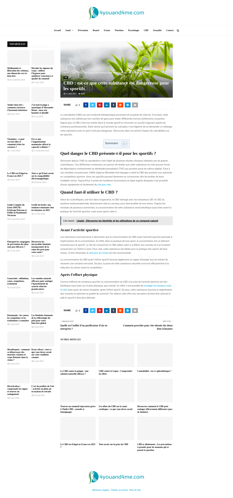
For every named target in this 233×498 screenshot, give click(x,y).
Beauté (96, 30)
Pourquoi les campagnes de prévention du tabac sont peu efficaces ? (18, 244)
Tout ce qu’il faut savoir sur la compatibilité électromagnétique (43, 176)
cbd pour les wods (98, 252)
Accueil (57, 30)
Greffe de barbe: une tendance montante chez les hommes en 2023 (43, 207)
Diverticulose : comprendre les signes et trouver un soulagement (17, 390)
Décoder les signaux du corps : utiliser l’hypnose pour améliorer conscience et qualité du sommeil (42, 73)
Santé (68, 30)
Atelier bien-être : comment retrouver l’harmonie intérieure (17, 107)
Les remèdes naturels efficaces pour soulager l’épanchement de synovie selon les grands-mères (42, 283)
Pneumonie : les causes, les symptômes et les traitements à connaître (18, 318)
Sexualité (157, 30)
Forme (107, 30)
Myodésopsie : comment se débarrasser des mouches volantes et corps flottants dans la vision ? (18, 354)
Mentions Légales (100, 490)
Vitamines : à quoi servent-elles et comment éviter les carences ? (16, 143)
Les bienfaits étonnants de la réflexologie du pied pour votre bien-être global (42, 319)
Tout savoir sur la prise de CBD (113, 444)
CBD (146, 30)
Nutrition (119, 30)
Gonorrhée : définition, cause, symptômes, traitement (18, 281)
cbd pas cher (104, 184)
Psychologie (133, 30)
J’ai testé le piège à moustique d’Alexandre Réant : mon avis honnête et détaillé (42, 109)
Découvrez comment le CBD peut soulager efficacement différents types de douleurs (154, 409)
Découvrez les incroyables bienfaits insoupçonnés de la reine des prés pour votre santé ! (41, 247)
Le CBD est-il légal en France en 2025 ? (17, 174)
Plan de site (135, 490)
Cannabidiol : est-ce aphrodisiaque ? (154, 371)
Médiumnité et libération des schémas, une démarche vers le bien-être (18, 72)
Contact (170, 30)
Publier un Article (119, 490)
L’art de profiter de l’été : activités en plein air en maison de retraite (43, 389)
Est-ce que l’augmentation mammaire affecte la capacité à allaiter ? (41, 143)
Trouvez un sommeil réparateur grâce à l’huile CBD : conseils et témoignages (78, 409)
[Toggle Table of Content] (122, 144)
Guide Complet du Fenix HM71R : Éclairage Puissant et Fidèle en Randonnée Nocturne (17, 210)
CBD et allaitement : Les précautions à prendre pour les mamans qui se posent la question (154, 447)
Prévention (83, 30)
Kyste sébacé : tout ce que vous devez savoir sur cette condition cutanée (42, 353)
